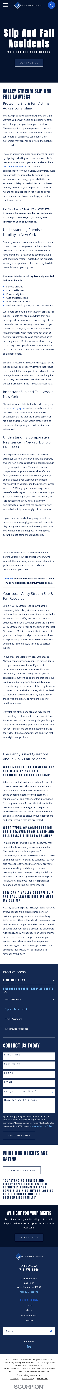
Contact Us (29, 62)
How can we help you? (20, 1100)
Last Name (12, 1063)
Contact (29, 1320)
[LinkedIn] (29, 1346)
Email (8, 1082)
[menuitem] (27, 980)
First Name (12, 1054)
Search (9, 1331)
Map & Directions (29, 1291)
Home (29, 1305)
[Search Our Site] (51, 1331)
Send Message (19, 1135)
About (29, 1310)
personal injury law (16, 408)
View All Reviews (22, 1170)
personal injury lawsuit (15, 166)
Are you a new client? (20, 1091)
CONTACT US (29, 1237)
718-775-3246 (29, 1269)
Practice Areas (29, 1315)
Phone (8, 1073)
